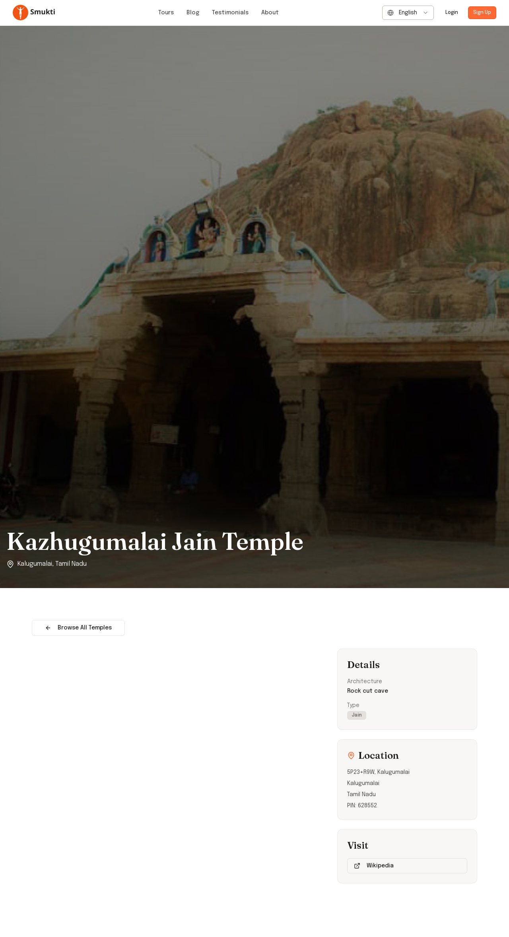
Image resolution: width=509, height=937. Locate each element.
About (270, 13)
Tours (166, 13)
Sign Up (482, 12)
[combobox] (408, 13)
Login (451, 12)
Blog (193, 13)
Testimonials (230, 13)
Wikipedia (374, 866)
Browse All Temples (78, 628)
